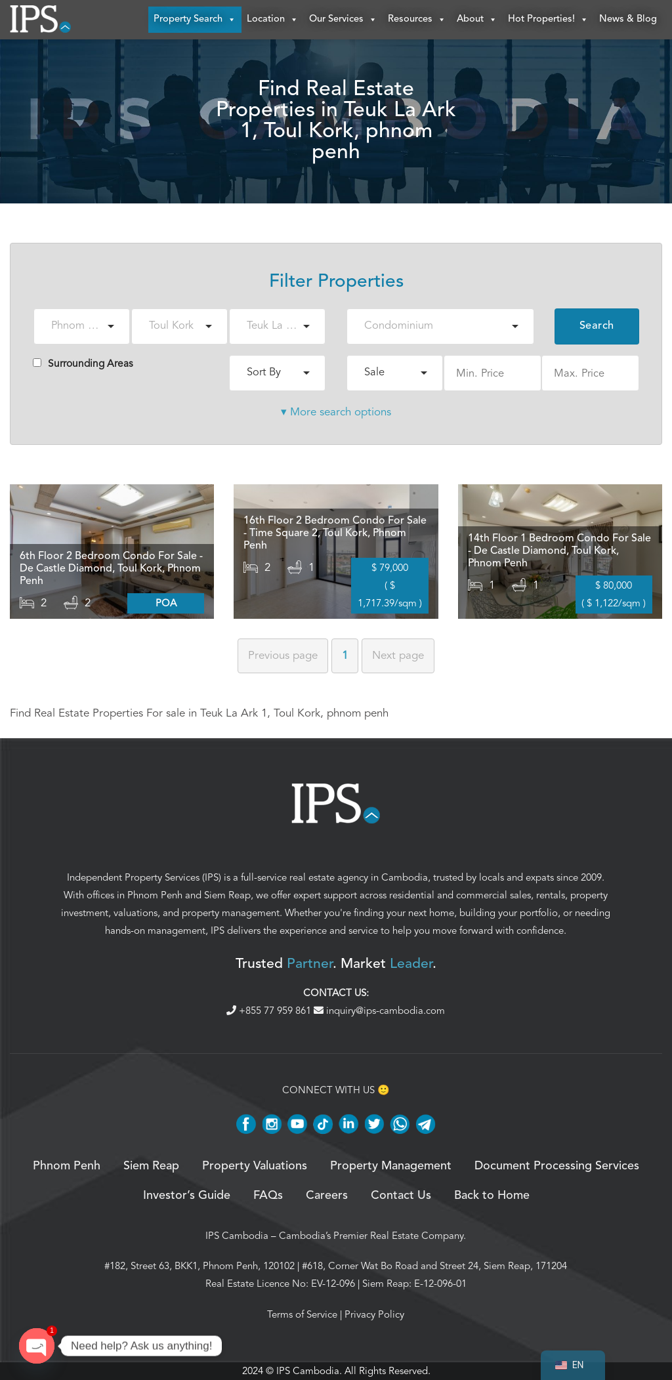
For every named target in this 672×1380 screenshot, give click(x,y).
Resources (417, 20)
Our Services (343, 20)
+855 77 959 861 (270, 1010)
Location (273, 20)
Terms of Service (302, 1314)
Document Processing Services (556, 1166)
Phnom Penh (154, 895)
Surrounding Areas (83, 363)
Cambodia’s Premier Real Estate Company (371, 1236)
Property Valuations (254, 1166)
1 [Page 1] (345, 655)
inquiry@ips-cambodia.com (379, 1010)
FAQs (268, 1196)
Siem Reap (227, 895)
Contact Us (401, 1196)
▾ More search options (336, 412)
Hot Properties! (548, 20)
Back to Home (492, 1196)
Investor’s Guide (186, 1196)
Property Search (195, 20)
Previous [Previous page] (283, 655)
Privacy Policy (374, 1314)
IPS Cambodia (236, 1236)
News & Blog (628, 19)
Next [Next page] (398, 655)
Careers (327, 1196)
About (477, 20)
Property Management (391, 1166)
